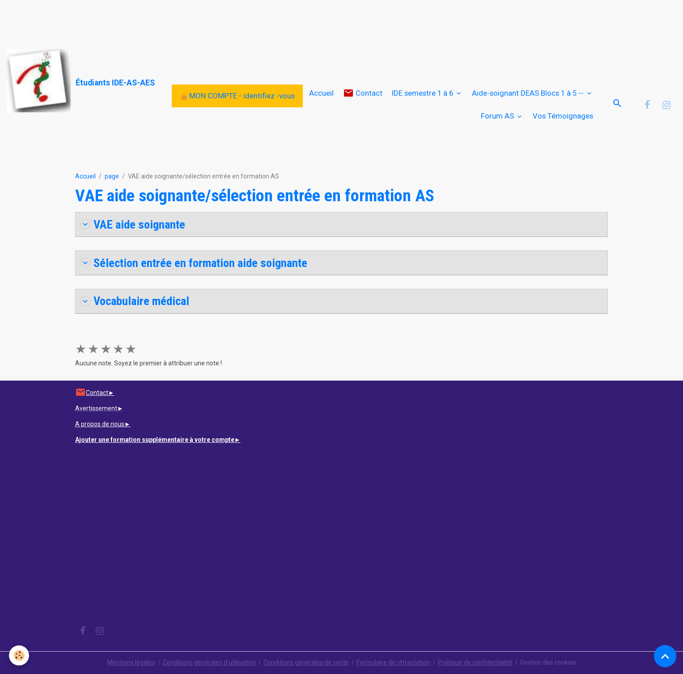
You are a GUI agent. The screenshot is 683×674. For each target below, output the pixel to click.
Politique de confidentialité (475, 662)
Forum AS (498, 115)
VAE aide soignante (132, 224)
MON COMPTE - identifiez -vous (237, 95)
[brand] (69, 81)
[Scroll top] (665, 656)
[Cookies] (19, 655)
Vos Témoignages (563, 115)
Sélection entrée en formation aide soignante (193, 263)
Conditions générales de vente (306, 662)
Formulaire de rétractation (393, 662)
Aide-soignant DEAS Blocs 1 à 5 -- (528, 93)
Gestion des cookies (548, 662)
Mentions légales (131, 662)
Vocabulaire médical (134, 301)
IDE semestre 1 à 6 (423, 93)
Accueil (321, 93)
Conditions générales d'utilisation (209, 662)
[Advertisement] (163, 20)
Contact (362, 93)
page (112, 176)
